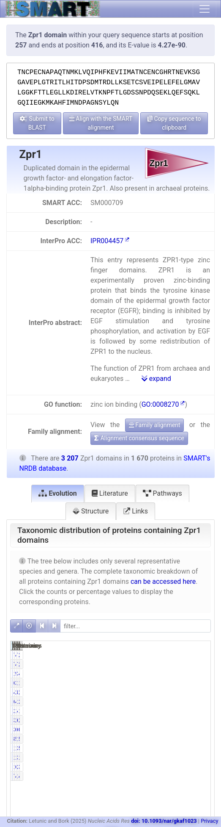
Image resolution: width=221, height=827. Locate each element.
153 (186, 776)
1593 (158, 673)
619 (158, 683)
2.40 (199, 655)
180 (158, 757)
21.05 (201, 720)
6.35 (171, 766)
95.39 (173, 673)
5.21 (171, 738)
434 (158, 692)
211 (158, 711)
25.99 (173, 692)
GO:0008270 (163, 404)
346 (158, 720)
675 (186, 720)
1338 (186, 701)
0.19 (199, 729)
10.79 (201, 757)
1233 (186, 683)
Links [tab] (135, 511)
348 (186, 748)
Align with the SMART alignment (101, 123)
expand (156, 379)
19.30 (201, 683)
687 (158, 701)
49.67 (201, 673)
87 (160, 738)
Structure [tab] (91, 511)
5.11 (199, 738)
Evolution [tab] (57, 493)
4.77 (199, 776)
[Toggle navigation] (204, 8)
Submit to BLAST (37, 123)
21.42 (201, 701)
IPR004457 (109, 241)
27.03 (201, 692)
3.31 (199, 766)
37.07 (173, 683)
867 (186, 692)
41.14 (173, 701)
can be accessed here (163, 581)
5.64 (199, 748)
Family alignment (154, 425)
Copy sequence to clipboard (174, 123)
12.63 (173, 711)
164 (186, 738)
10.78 (173, 757)
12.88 (201, 711)
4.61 (171, 655)
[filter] (135, 626)
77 (160, 655)
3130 (186, 673)
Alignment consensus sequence (139, 438)
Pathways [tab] (162, 493)
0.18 (171, 729)
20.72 (173, 720)
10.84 (173, 748)
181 (158, 748)
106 (158, 766)
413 (186, 711)
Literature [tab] (110, 493)
